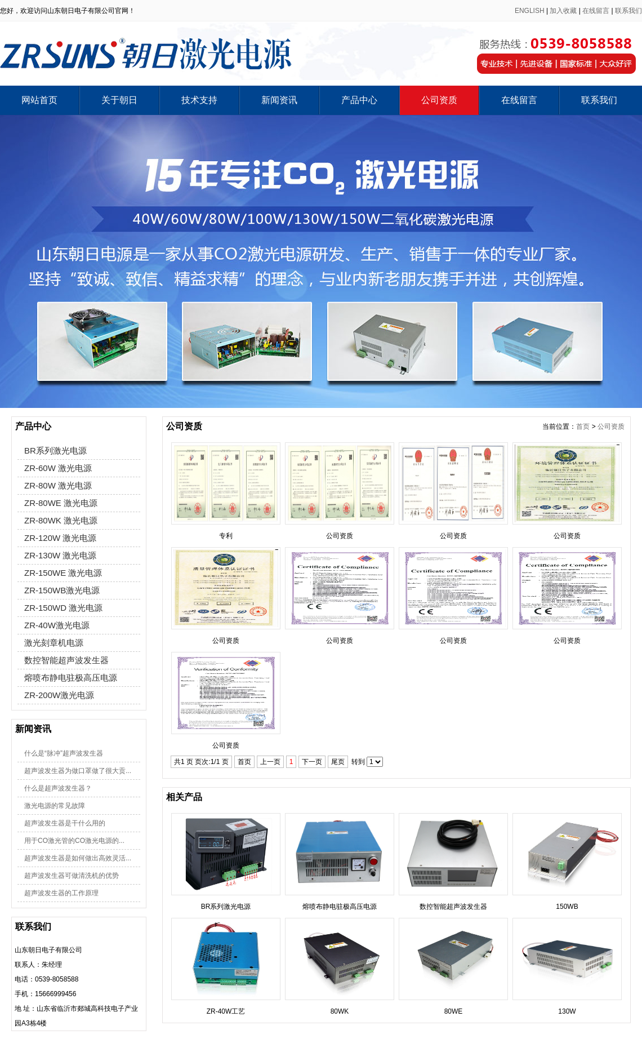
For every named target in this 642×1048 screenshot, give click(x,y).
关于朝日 (119, 100)
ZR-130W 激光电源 (60, 555)
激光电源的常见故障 (54, 806)
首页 (583, 426)
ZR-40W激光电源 (57, 625)
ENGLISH (530, 11)
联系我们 (628, 11)
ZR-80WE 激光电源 (60, 503)
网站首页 (39, 100)
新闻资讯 (279, 100)
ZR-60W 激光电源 (58, 468)
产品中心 (359, 100)
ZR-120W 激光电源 (60, 538)
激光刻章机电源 (53, 642)
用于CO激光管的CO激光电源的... (74, 841)
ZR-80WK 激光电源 (60, 520)
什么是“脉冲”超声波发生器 (63, 753)
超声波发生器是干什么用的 (64, 823)
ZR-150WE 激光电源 (63, 573)
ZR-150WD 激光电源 (63, 607)
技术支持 (199, 100)
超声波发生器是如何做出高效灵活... (77, 858)
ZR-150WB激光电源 (62, 590)
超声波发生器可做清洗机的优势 (71, 876)
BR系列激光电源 (55, 450)
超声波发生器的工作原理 (61, 893)
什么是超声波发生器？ (58, 788)
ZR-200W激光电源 (59, 695)
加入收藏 (563, 11)
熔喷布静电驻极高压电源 (70, 677)
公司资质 (439, 100)
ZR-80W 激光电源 (58, 485)
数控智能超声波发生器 (66, 660)
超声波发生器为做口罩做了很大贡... (77, 771)
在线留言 (595, 11)
